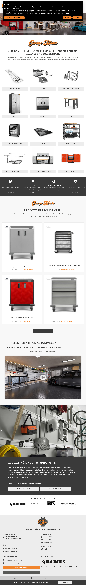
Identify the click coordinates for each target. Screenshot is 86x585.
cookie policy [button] (16, 8)
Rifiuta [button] (67, 17)
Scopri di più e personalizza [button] (14, 17)
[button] (2, 24)
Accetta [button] (77, 17)
